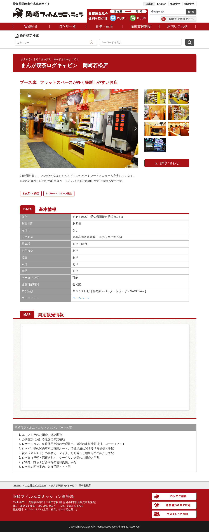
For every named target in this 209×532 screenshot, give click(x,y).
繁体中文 (175, 4)
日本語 (149, 4)
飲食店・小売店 (31, 193)
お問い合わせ (166, 163)
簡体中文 (189, 4)
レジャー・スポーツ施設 (59, 193)
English (161, 4)
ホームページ (81, 298)
